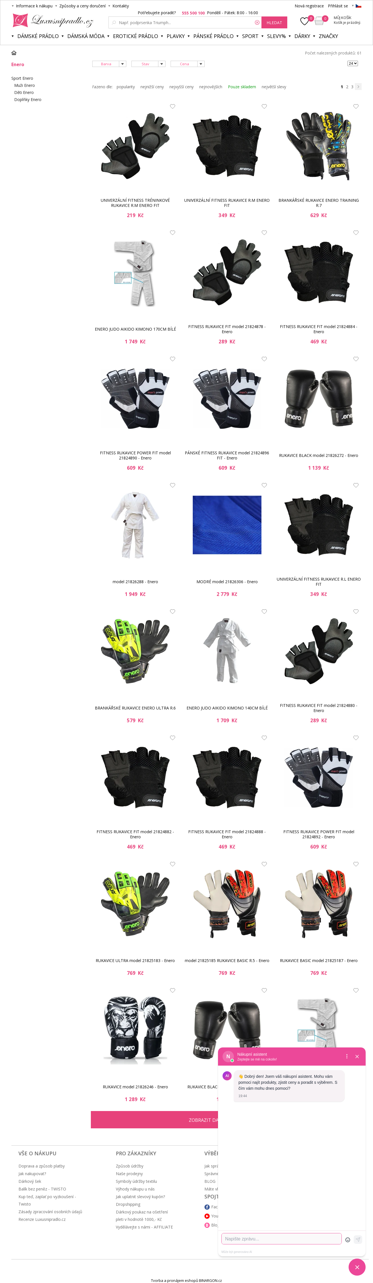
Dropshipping (128, 1204)
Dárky (302, 36)
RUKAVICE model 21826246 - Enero (135, 1086)
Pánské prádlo (213, 36)
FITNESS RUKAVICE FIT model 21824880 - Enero (318, 708)
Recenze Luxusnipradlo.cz (42, 1219)
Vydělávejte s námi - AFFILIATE (144, 1227)
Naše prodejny (129, 1173)
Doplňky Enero (27, 99)
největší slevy (274, 86)
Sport (250, 36)
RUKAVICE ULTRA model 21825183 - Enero (135, 960)
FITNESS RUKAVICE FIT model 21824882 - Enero (135, 834)
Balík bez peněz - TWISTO (42, 1189)
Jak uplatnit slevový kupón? (140, 1196)
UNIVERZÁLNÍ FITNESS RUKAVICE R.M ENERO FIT (227, 203)
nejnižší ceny (152, 86)
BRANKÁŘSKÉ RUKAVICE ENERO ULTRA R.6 (135, 708)
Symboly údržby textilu (136, 1181)
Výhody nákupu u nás (135, 1189)
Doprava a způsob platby (41, 1166)
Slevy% (276, 36)
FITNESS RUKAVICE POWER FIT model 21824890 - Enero (135, 455)
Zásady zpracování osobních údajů (50, 1211)
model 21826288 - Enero (135, 581)
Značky (328, 36)
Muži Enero (24, 85)
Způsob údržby (129, 1166)
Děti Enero (24, 92)
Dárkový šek (29, 1181)
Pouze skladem (242, 86)
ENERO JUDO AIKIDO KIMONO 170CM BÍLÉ (135, 329)
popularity (126, 86)
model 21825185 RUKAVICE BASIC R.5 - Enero (227, 960)
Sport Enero (22, 78)
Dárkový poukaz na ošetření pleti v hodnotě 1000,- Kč (142, 1215)
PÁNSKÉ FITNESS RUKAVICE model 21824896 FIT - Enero (227, 455)
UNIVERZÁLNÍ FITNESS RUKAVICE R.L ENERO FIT (319, 581)
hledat (274, 22)
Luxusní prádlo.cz (51, 20)
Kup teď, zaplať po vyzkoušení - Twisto (47, 1200)
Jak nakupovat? (32, 1173)
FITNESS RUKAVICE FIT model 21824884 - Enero (318, 329)
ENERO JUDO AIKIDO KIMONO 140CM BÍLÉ (227, 708)
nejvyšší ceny (181, 86)
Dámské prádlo (38, 36)
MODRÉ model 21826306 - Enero (227, 581)
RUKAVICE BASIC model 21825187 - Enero (319, 960)
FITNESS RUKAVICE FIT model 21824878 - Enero (227, 329)
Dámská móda (85, 36)
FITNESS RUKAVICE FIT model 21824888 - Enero (227, 834)
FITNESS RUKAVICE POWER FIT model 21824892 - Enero (318, 834)
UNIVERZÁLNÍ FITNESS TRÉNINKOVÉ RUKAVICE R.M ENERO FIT (135, 203)
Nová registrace (309, 6)
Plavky (176, 36)
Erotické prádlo (135, 36)
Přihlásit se (338, 6)
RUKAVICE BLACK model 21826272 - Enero (318, 455)
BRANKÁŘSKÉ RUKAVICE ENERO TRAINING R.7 (318, 203)
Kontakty (120, 6)
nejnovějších (210, 86)
